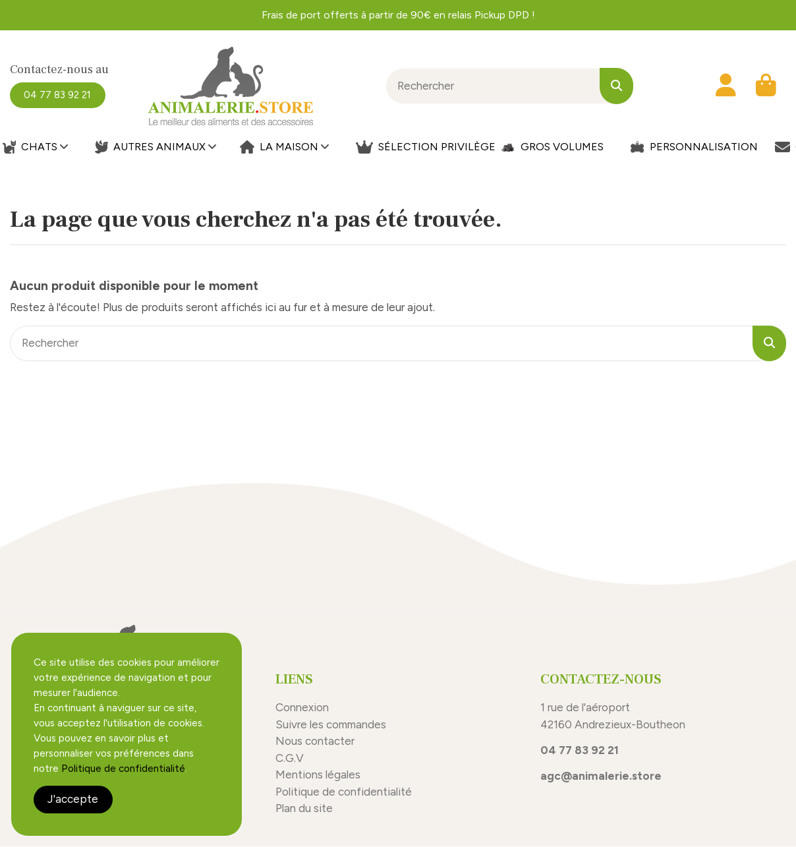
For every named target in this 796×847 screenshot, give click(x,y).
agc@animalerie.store (601, 775)
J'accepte (72, 798)
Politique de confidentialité (344, 791)
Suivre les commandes (330, 724)
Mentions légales (317, 774)
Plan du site (304, 808)
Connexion (302, 707)
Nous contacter (315, 740)
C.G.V (289, 758)
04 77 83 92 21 (579, 750)
